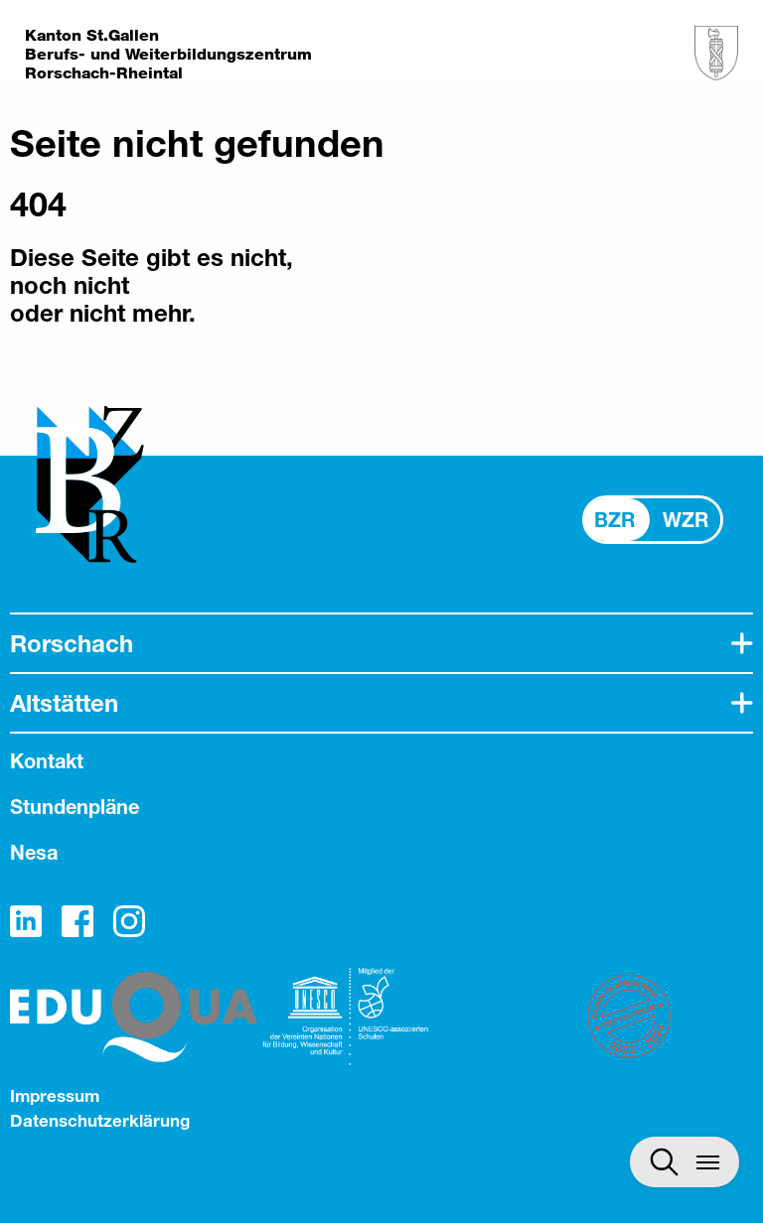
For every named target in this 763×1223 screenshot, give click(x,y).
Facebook (77, 921)
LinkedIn (26, 921)
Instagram (129, 921)
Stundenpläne (74, 806)
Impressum (54, 1095)
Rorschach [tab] (71, 643)
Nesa (34, 852)
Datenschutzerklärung (100, 1120)
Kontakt (46, 760)
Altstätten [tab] (64, 703)
